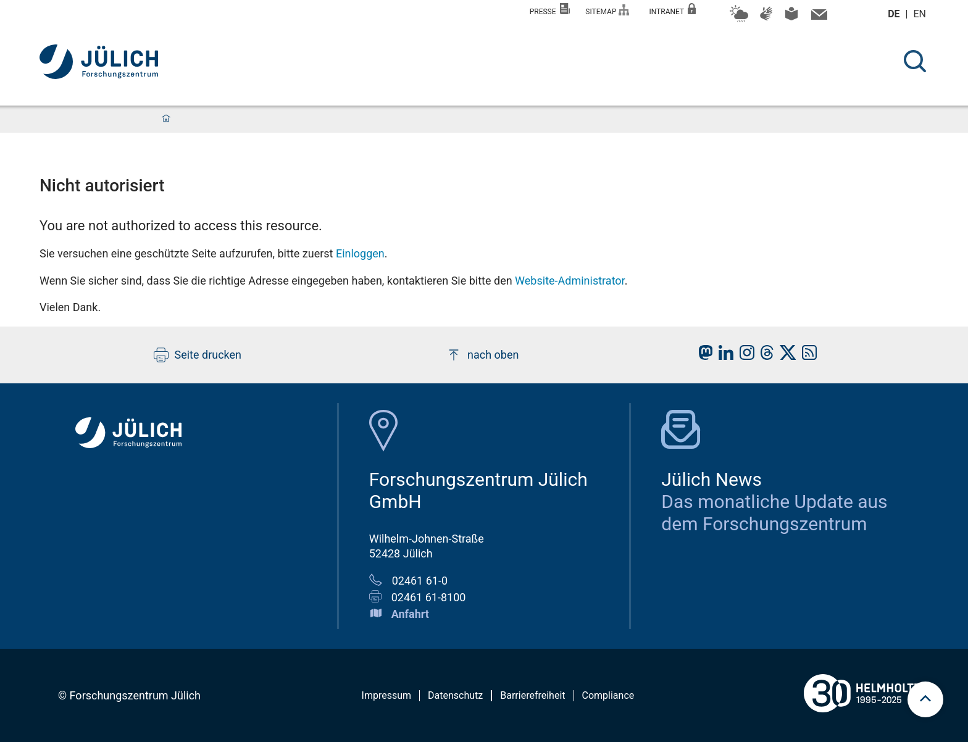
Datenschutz (455, 695)
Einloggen (360, 253)
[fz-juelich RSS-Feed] (806, 355)
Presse (550, 9)
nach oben (482, 355)
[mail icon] (817, 17)
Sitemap (607, 10)
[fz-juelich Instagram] (743, 355)
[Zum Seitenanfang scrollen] (925, 699)
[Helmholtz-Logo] (861, 717)
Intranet (672, 9)
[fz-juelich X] (785, 355)
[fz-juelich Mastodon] (702, 355)
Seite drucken (198, 355)
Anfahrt (410, 613)
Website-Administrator (570, 280)
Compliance (608, 695)
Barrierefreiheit (532, 695)
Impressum (387, 695)
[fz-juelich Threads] (764, 355)
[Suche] (915, 61)
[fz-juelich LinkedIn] (722, 355)
